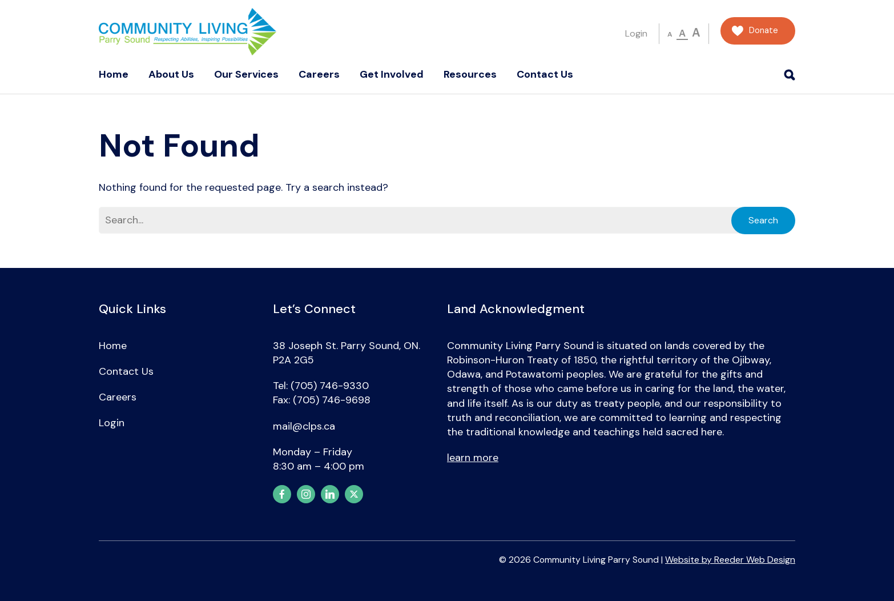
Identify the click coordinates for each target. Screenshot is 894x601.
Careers (319, 74)
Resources (470, 74)
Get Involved (392, 74)
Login (636, 33)
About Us (171, 74)
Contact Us (545, 74)
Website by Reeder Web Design (730, 560)
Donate (763, 30)
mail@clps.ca (304, 426)
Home (113, 74)
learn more (472, 457)
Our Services (246, 74)
